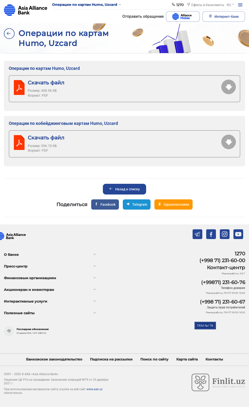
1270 (240, 254)
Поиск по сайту (154, 359)
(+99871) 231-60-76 (223, 282)
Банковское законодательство (54, 359)
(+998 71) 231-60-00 (222, 260)
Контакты (214, 359)
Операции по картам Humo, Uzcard (44, 68)
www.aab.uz (95, 389)
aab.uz (25, 10)
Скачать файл (46, 83)
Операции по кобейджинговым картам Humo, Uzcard (63, 123)
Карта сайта (187, 359)
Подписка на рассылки (111, 359)
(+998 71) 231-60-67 (222, 302)
